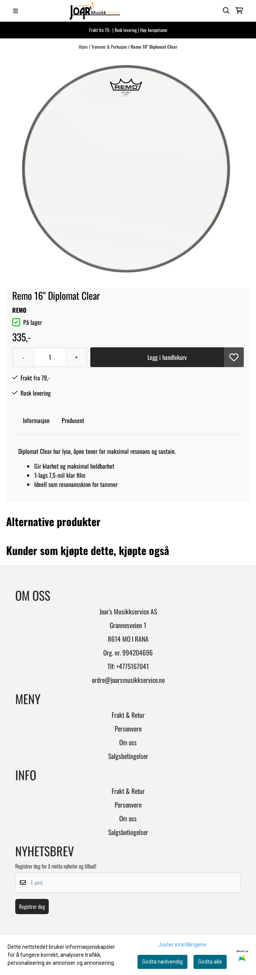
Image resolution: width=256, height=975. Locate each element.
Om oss (128, 742)
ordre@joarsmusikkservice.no (128, 680)
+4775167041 (132, 666)
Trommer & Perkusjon (109, 46)
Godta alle (210, 962)
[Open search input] (226, 10)
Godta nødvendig (162, 962)
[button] (233, 357)
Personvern (128, 728)
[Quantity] (50, 357)
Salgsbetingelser (128, 756)
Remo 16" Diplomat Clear (154, 46)
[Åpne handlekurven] (239, 10)
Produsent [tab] (73, 420)
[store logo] (95, 11)
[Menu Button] (15, 11)
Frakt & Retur (128, 715)
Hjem (84, 46)
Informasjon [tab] (36, 420)
